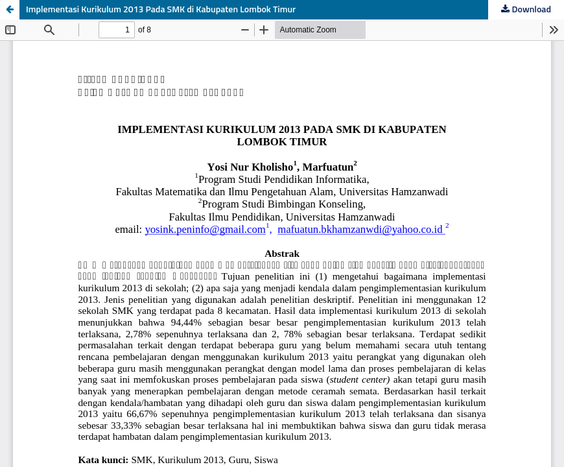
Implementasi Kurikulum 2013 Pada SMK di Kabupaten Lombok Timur (161, 9)
